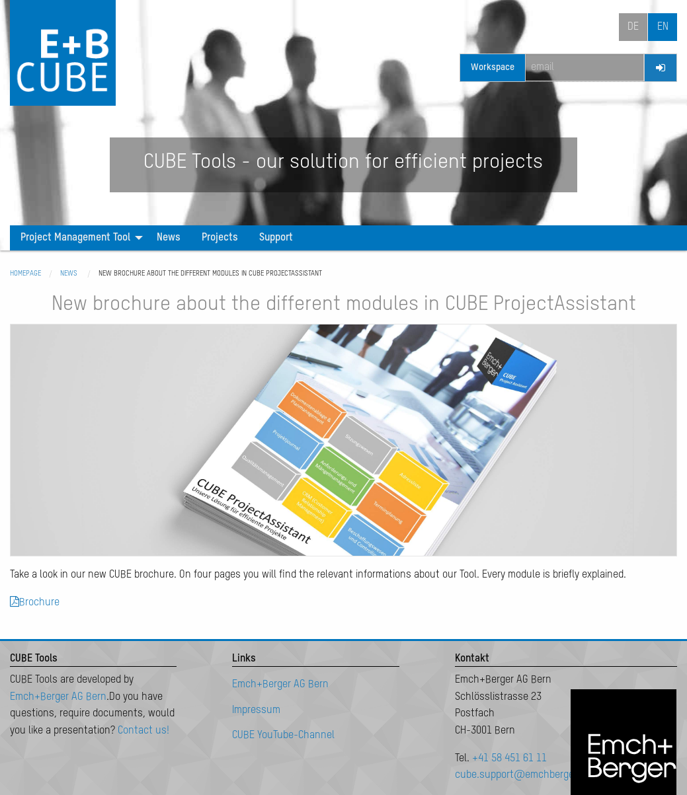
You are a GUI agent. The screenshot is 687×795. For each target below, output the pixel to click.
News (169, 238)
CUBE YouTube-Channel (283, 735)
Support (276, 238)
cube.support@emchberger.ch (522, 775)
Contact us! (143, 731)
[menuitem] (78, 237)
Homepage (25, 273)
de (633, 27)
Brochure (35, 602)
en (662, 27)
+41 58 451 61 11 (509, 758)
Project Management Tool (75, 238)
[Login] (660, 67)
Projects (220, 238)
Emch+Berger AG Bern (58, 697)
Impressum (256, 710)
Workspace (492, 67)
